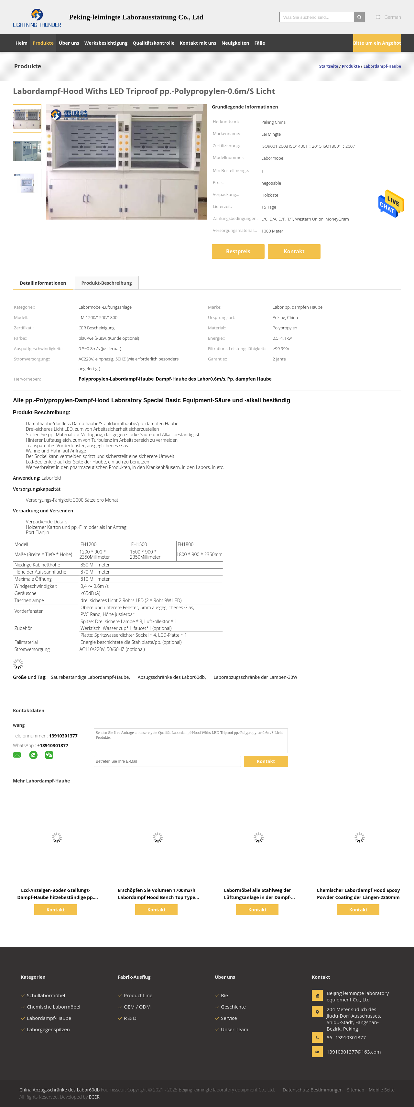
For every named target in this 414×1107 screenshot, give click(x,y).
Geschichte (230, 1006)
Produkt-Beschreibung (107, 283)
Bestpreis (238, 251)
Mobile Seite (382, 1090)
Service (226, 1018)
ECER (94, 1097)
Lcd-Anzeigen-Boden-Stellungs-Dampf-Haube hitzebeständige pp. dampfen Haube (55, 897)
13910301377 (63, 736)
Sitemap (355, 1090)
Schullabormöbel (43, 995)
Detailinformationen (43, 283)
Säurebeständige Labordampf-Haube (90, 677)
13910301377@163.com (347, 1051)
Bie (221, 995)
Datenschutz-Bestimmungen (313, 1090)
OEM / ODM (134, 1006)
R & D (127, 1018)
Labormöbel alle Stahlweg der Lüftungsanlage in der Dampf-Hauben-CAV (257, 897)
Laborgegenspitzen (45, 1029)
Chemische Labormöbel (50, 1006)
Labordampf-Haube (46, 1018)
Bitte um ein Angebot (377, 43)
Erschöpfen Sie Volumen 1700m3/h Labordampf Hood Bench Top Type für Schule (156, 897)
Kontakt (294, 251)
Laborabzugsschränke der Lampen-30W (255, 677)
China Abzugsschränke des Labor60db (59, 1090)
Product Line (135, 995)
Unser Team (231, 1029)
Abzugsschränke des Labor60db (171, 677)
